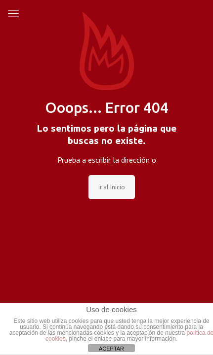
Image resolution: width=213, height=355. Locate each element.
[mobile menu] (13, 13)
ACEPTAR (111, 349)
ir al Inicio (111, 187)
